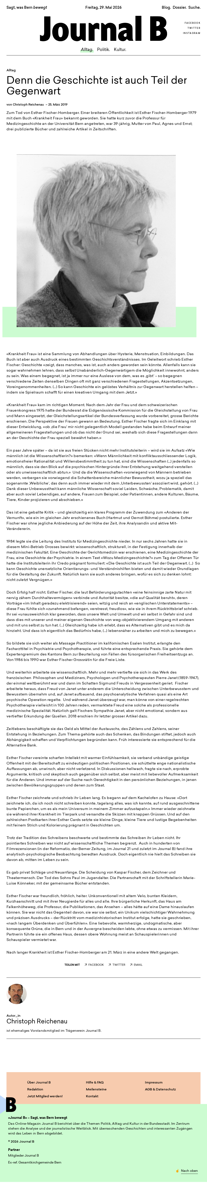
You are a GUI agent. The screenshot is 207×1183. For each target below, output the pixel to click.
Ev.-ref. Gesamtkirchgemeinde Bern (34, 1162)
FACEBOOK (94, 965)
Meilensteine (96, 1089)
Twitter (194, 28)
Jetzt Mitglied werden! (45, 1096)
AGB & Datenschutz (160, 1089)
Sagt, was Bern (26, 8)
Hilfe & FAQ (95, 1082)
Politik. (103, 50)
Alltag (11, 70)
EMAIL (136, 965)
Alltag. (87, 50)
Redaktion (35, 1089)
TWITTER (117, 965)
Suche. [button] (194, 7)
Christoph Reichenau (28, 104)
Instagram (192, 33)
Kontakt (92, 1096)
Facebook (193, 23)
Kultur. (120, 50)
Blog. (166, 7)
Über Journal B (39, 1082)
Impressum (154, 1082)
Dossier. (180, 7)
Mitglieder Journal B (23, 1155)
